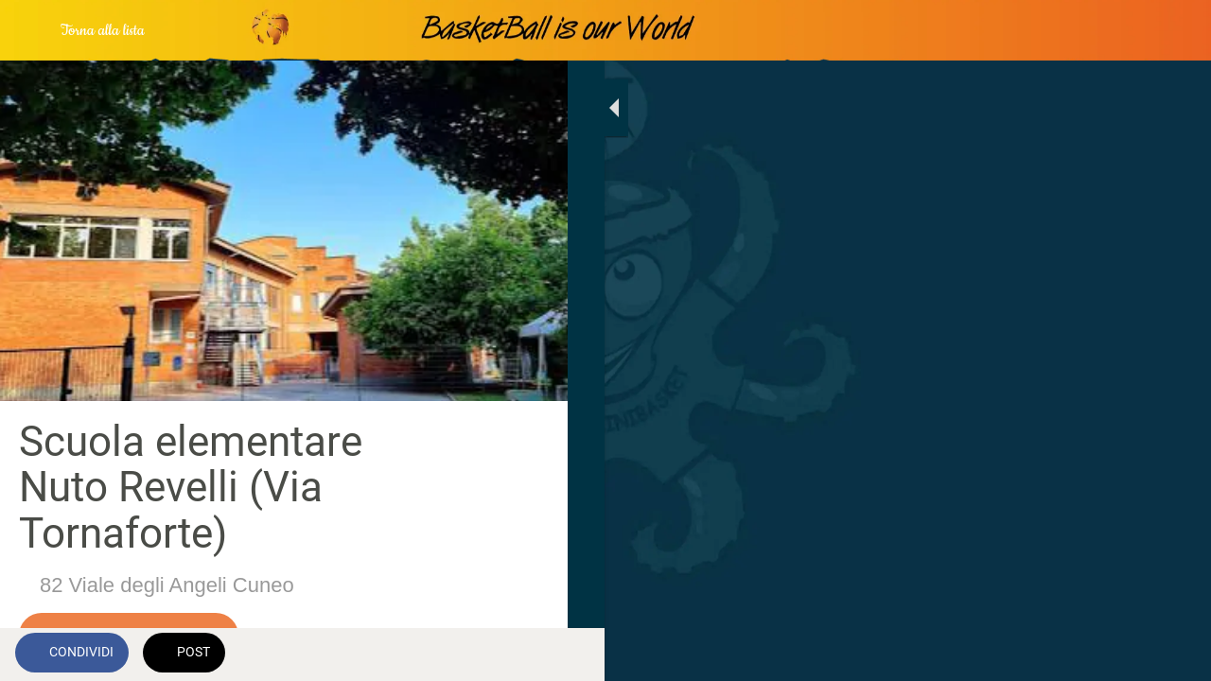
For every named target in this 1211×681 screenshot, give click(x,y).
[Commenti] (530, 654)
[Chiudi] (30, 30)
